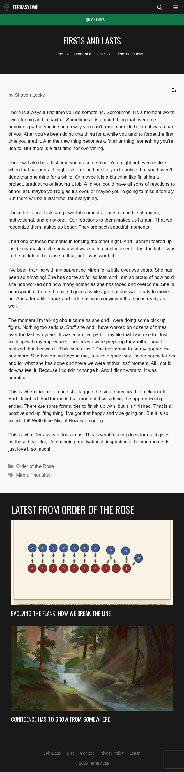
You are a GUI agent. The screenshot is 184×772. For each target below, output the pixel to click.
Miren (22, 475)
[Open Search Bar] (159, 7)
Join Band (52, 753)
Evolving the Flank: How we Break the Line (61, 613)
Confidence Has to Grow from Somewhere (60, 719)
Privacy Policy (111, 753)
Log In (134, 753)
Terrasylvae (25, 7)
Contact (87, 753)
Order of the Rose (35, 466)
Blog (71, 753)
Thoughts (40, 475)
